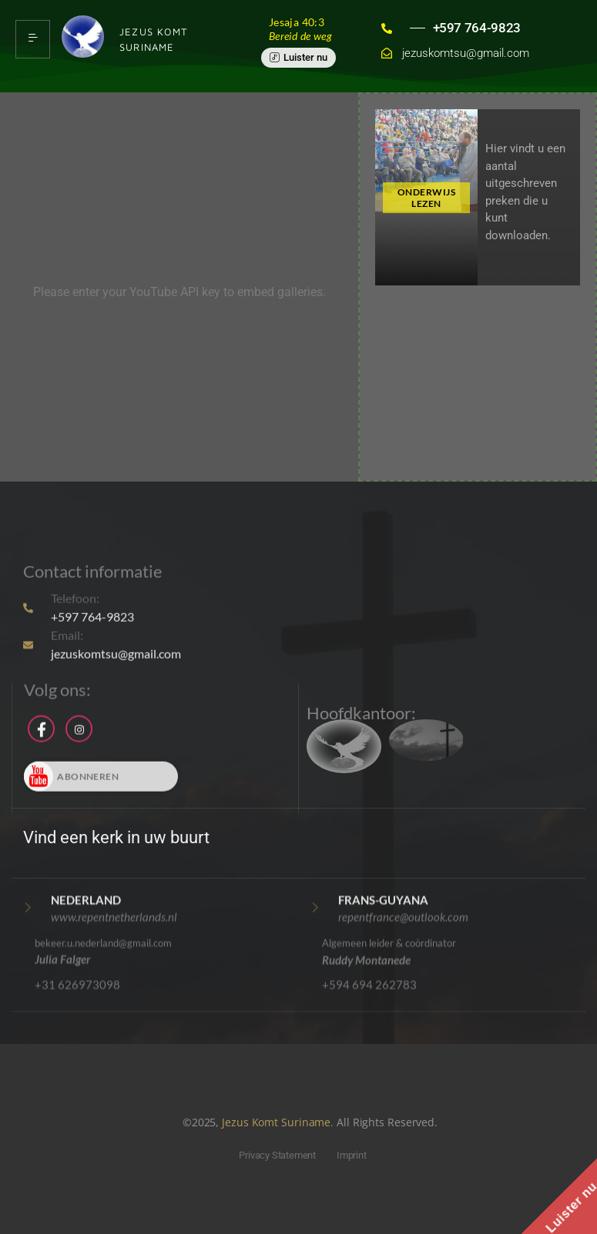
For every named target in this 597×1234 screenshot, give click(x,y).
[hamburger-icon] (32, 39)
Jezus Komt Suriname (276, 1122)
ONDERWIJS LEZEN (426, 197)
